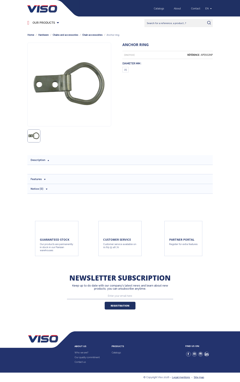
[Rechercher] (178, 23)
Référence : (193, 55)
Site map (199, 377)
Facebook (188, 354)
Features (38, 179)
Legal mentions (181, 377)
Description (40, 160)
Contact (195, 8)
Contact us (80, 362)
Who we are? (81, 352)
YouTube (194, 354)
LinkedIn (206, 354)
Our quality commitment (87, 357)
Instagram (200, 354)
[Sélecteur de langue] (209, 8)
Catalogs (159, 8)
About (177, 8)
